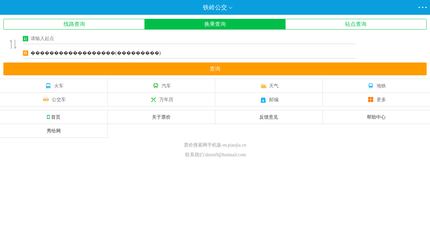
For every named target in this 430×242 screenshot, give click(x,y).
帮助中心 (376, 117)
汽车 (161, 85)
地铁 (376, 85)
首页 (53, 117)
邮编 (268, 99)
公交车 (54, 99)
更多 (376, 99)
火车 (53, 85)
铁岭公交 (215, 7)
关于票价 (161, 117)
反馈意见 (268, 117)
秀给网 (54, 130)
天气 (268, 85)
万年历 (161, 99)
